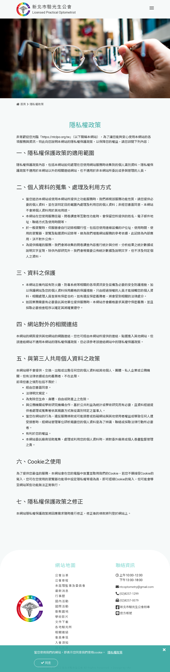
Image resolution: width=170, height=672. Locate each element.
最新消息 (62, 592)
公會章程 (62, 582)
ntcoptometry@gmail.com (136, 588)
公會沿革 (62, 577)
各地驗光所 (63, 628)
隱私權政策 (37, 105)
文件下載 (62, 623)
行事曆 (60, 597)
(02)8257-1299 (129, 595)
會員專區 (62, 639)
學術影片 (62, 618)
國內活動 (62, 602)
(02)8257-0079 (129, 602)
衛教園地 (62, 613)
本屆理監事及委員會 (70, 587)
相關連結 (62, 634)
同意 (46, 662)
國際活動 (62, 608)
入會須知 (62, 644)
